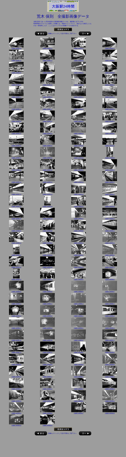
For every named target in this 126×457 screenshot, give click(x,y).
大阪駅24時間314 (16, 182)
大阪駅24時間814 (16, 389)
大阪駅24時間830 (47, 425)
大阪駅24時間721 (47, 352)
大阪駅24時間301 (110, 133)
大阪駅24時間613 (47, 304)
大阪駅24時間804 (47, 364)
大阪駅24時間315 (47, 182)
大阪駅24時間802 (110, 352)
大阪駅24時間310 (16, 170)
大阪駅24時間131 (47, 48)
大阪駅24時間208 (47, 85)
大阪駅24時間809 (110, 364)
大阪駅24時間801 (79, 352)
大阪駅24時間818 (110, 389)
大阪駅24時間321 (110, 194)
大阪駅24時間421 (79, 255)
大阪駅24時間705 (47, 340)
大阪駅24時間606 (79, 291)
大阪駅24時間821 (79, 401)
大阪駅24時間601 (79, 279)
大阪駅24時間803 (16, 364)
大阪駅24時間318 (16, 194)
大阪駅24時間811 (47, 376)
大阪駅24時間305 (110, 145)
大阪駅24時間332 (110, 218)
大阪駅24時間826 (47, 413)
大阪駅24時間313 (110, 170)
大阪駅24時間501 (110, 255)
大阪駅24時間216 (16, 109)
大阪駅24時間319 (47, 194)
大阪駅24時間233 (47, 133)
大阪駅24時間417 (16, 255)
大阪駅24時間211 (110, 85)
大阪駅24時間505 (16, 267)
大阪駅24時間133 (110, 48)
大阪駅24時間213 (47, 97)
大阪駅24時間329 (16, 218)
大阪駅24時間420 (47, 255)
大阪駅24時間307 (47, 158)
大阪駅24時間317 (110, 182)
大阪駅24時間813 (110, 376)
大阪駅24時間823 (110, 401)
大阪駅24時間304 (79, 145)
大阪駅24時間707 (79, 340)
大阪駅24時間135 (47, 60)
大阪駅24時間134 (16, 60)
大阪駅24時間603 (16, 291)
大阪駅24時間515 (16, 279)
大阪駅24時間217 (47, 109)
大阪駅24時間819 (16, 401)
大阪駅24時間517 (47, 279)
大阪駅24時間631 (79, 328)
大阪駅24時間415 (79, 243)
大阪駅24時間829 (16, 425)
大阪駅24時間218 (79, 109)
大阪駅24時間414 (47, 243)
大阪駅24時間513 (110, 267)
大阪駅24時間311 (47, 170)
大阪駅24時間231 (110, 121)
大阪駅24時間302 (16, 145)
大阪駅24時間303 (47, 145)
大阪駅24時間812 (79, 376)
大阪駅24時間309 (110, 158)
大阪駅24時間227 (47, 121)
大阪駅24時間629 (47, 328)
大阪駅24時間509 (47, 267)
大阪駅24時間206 (110, 72)
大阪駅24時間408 (79, 231)
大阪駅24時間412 (110, 231)
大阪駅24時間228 (79, 121)
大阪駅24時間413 (16, 243)
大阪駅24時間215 (110, 97)
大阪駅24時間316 (79, 182)
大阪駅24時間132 (79, 48)
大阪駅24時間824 (16, 413)
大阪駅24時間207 (16, 85)
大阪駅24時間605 (47, 291)
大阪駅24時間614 (79, 304)
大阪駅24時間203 (16, 72)
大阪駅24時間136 (79, 60)
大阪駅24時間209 (79, 85)
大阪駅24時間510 (79, 267)
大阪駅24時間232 (16, 133)
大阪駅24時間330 (47, 218)
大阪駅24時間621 (79, 316)
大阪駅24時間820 (47, 401)
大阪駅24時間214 (79, 97)
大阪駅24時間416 (110, 243)
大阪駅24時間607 (110, 291)
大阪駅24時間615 (110, 304)
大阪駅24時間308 (79, 158)
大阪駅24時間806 (79, 364)
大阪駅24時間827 (79, 413)
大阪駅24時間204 (47, 72)
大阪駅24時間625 (16, 328)
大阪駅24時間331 (79, 218)
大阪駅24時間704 (16, 340)
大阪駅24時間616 (16, 316)
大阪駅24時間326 (79, 206)
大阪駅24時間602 (110, 279)
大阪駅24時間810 (16, 376)
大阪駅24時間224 (110, 109)
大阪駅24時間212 (16, 97)
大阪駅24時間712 (16, 352)
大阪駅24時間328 (110, 206)
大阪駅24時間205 (79, 72)
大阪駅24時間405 (16, 231)
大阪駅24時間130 (16, 48)
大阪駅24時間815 (47, 389)
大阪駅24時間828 (110, 413)
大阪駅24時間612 (16, 304)
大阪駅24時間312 (79, 170)
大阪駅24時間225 (16, 121)
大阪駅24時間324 (47, 206)
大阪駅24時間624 (110, 316)
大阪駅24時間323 (16, 206)
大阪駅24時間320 (79, 194)
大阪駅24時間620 (47, 316)
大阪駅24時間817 (79, 389)
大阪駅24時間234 (79, 133)
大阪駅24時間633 (110, 328)
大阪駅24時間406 (47, 231)
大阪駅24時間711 (110, 340)
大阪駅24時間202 (110, 60)
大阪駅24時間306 (16, 158)
